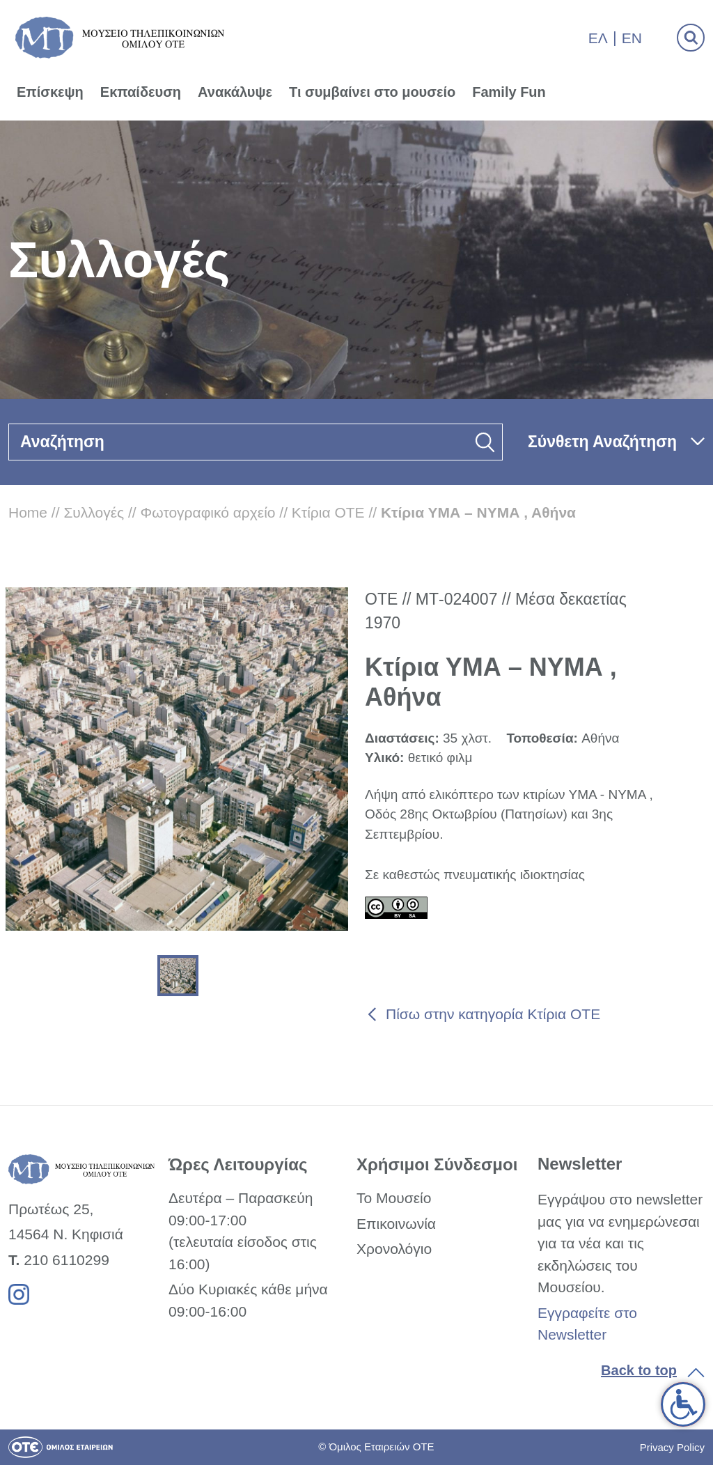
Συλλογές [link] (93, 512)
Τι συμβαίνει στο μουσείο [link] (372, 92)
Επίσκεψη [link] (50, 92)
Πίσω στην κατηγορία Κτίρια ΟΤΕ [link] (493, 1014)
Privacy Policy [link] (672, 1447)
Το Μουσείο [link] (393, 1198)
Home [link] (27, 512)
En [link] (632, 38)
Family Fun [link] (509, 92)
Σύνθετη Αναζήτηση (602, 442)
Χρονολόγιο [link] (394, 1249)
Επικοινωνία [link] (396, 1224)
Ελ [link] (598, 38)
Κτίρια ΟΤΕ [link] (328, 512)
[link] (683, 1404)
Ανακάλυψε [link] (235, 92)
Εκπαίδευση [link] (140, 92)
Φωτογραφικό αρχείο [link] (208, 512)
